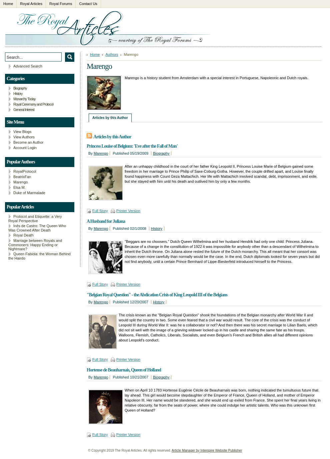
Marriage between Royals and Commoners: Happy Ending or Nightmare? (35, 245)
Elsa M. (19, 187)
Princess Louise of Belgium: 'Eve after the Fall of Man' (132, 146)
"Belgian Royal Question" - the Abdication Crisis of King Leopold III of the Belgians (157, 294)
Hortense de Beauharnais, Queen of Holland (124, 369)
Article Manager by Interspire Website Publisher (207, 450)
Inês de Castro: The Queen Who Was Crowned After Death (37, 228)
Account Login (25, 148)
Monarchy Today (24, 99)
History (156, 228)
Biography (161, 153)
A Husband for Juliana (106, 221)
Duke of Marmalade (29, 193)
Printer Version (128, 211)
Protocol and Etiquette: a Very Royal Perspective (35, 218)
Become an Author (28, 142)
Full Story (100, 211)
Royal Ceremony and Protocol (33, 104)
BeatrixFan (22, 177)
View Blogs (22, 132)
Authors (111, 54)
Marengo (101, 153)
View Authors (24, 137)
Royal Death (23, 235)
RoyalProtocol (24, 171)
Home (95, 54)
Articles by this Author (110, 118)
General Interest (23, 110)
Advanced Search (27, 66)
